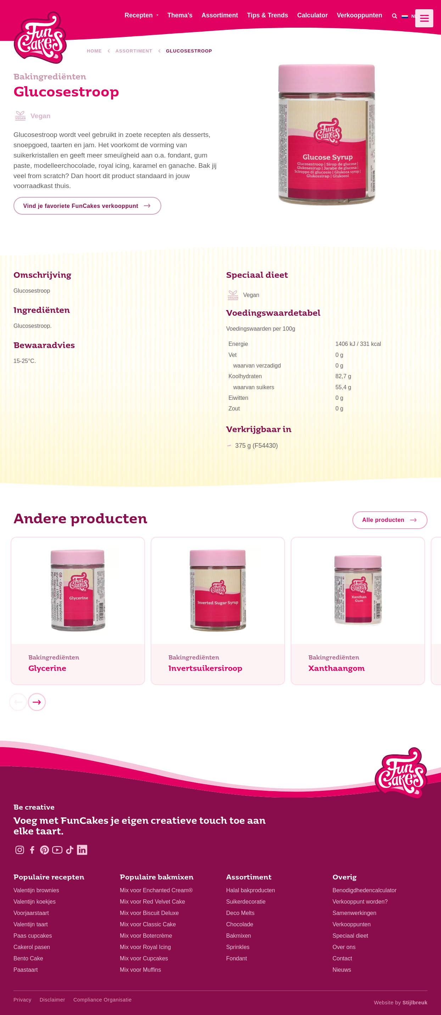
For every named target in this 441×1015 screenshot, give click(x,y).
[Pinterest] (44, 850)
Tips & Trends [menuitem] (267, 15)
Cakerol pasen (31, 947)
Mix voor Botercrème (146, 936)
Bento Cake (28, 958)
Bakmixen (238, 936)
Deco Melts (240, 913)
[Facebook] (32, 850)
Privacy (22, 1000)
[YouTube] (57, 850)
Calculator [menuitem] (312, 15)
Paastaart (25, 970)
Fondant (236, 958)
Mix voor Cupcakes (144, 958)
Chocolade (239, 924)
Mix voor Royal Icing (145, 947)
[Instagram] (19, 850)
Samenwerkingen (354, 913)
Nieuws (342, 970)
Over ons (344, 947)
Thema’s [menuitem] (179, 15)
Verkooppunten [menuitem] (359, 15)
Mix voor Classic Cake (148, 924)
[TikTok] (69, 850)
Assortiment (134, 51)
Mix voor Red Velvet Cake (152, 902)
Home (94, 51)
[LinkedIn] (82, 850)
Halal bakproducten (250, 890)
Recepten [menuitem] (138, 15)
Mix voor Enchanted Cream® (156, 890)
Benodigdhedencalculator (365, 890)
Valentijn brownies (36, 890)
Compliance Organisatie (102, 1000)
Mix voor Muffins (140, 970)
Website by (401, 1002)
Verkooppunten (352, 924)
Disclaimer (52, 1000)
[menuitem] (415, 15)
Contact (342, 958)
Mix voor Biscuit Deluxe (149, 913)
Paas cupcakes (32, 936)
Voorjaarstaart (31, 913)
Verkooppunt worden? (360, 902)
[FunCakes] (40, 37)
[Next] (36, 704)
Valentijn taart (30, 924)
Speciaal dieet (350, 936)
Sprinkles (238, 947)
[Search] (394, 16)
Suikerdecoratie (246, 902)
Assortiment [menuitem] (220, 15)
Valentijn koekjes (34, 902)
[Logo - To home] (401, 774)
